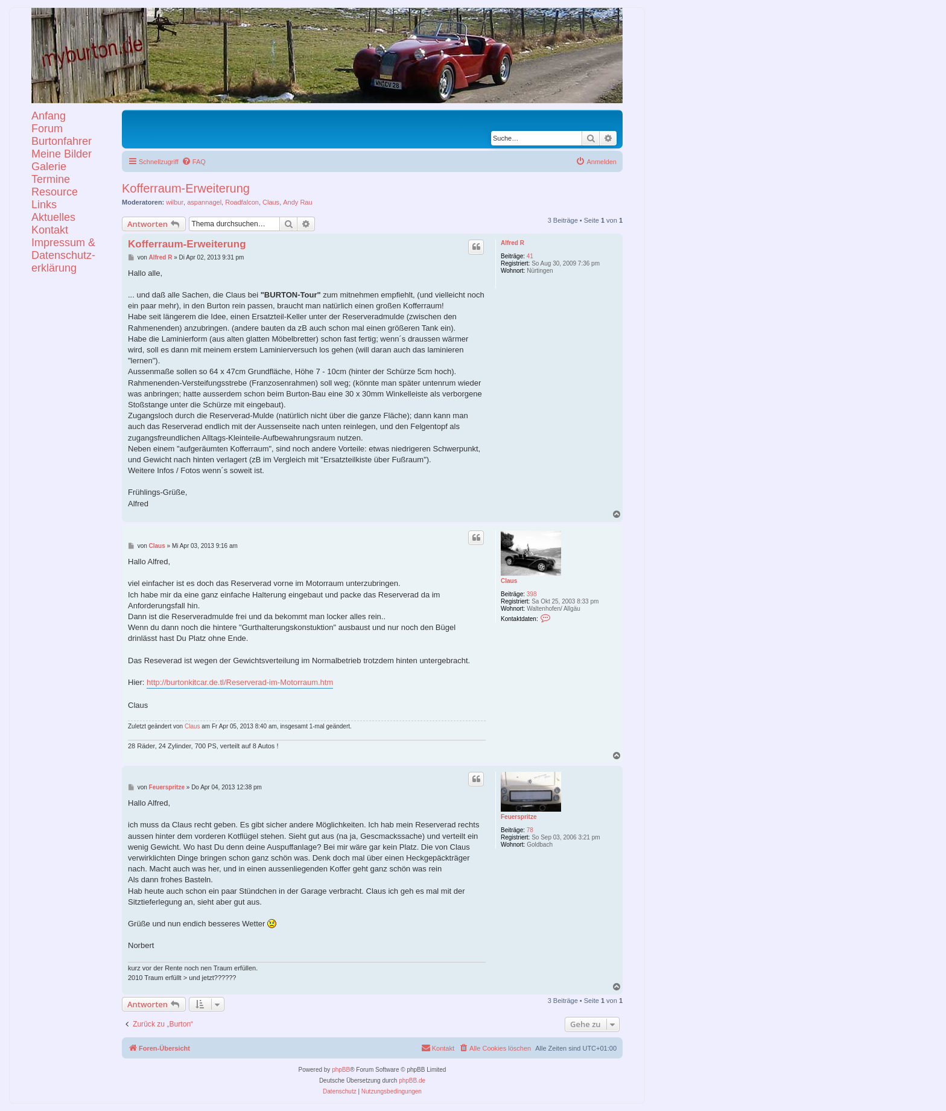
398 (532, 594)
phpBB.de (412, 1080)
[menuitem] (194, 161)
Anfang (48, 116)
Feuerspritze (518, 816)
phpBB (341, 1069)
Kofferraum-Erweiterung (186, 188)
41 (530, 256)
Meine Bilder (61, 154)
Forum (47, 129)
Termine (50, 179)
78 (530, 830)
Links (44, 205)
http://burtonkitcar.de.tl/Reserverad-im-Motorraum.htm (240, 682)
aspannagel (204, 202)
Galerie (48, 167)
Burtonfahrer (61, 141)
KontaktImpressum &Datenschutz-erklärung (63, 249)
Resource (54, 192)
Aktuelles (53, 217)
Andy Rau (297, 202)
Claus (270, 202)
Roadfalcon (242, 202)
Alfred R (512, 243)
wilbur (174, 202)
